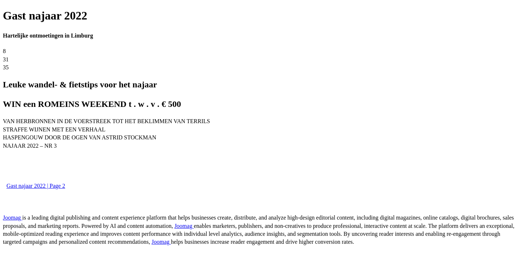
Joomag (12, 217)
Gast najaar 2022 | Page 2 (35, 186)
